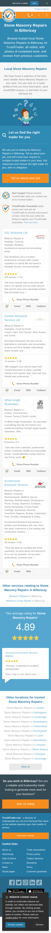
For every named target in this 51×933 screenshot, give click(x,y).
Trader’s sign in (42, 9)
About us (6, 850)
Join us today (25, 804)
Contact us (7, 863)
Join (33, 3)
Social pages (8, 871)
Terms (30, 867)
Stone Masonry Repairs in (25, 708)
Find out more (31, 222)
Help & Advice (9, 858)
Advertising (7, 854)
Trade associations (36, 850)
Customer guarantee (37, 871)
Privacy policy (33, 854)
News (5, 867)
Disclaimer (32, 863)
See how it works (25, 835)
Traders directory (35, 858)
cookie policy (11, 918)
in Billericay (25, 596)
